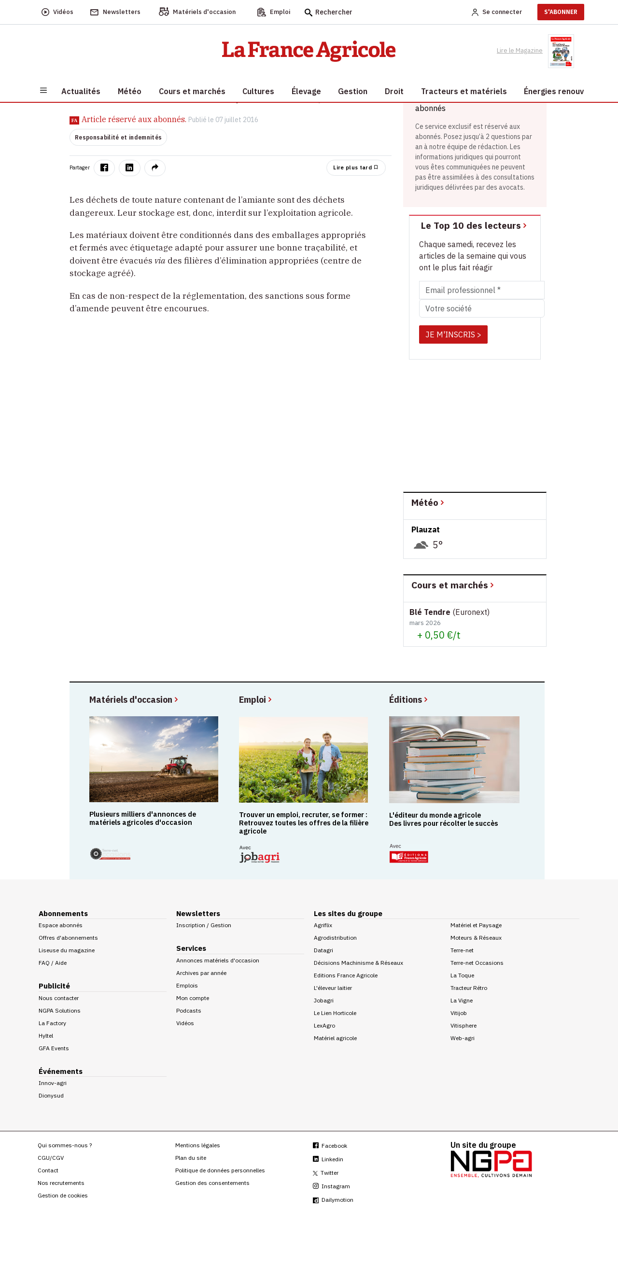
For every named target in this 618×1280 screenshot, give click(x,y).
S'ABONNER (560, 12)
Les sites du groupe (348, 913)
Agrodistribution (335, 937)
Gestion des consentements (212, 1182)
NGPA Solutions (60, 1010)
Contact (48, 1170)
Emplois (187, 985)
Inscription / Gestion (203, 925)
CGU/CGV (51, 1157)
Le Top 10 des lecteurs (474, 225)
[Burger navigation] (43, 90)
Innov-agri (53, 1082)
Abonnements (63, 913)
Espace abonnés (61, 925)
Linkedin (328, 1159)
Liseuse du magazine (67, 950)
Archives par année (201, 972)
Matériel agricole (335, 1038)
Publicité (54, 985)
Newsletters (198, 913)
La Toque (462, 975)
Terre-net (462, 950)
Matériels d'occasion (134, 699)
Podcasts (188, 1010)
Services (191, 948)
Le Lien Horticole (335, 1012)
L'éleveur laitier (333, 987)
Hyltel (46, 1035)
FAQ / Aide (53, 962)
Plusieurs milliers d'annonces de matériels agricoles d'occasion (142, 818)
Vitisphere (463, 1025)
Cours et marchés (453, 585)
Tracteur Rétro (468, 987)
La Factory (52, 1023)
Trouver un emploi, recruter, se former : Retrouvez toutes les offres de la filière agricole (303, 822)
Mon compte (192, 998)
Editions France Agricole (346, 975)
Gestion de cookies (63, 1195)
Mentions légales (197, 1145)
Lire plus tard (356, 167)
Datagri (323, 950)
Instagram (331, 1186)
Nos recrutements (61, 1182)
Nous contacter (59, 998)
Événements (61, 1071)
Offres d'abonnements (68, 937)
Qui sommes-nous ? (65, 1145)
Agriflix (323, 925)
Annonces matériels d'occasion (217, 960)
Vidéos (185, 1023)
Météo (428, 502)
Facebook (330, 1145)
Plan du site (190, 1157)
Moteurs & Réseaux (476, 937)
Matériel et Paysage (476, 925)
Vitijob (458, 1012)
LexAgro (324, 1025)
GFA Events (54, 1048)
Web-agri (462, 1038)
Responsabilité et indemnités (118, 137)
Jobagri (324, 1000)
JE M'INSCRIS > (453, 334)
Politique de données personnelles (220, 1170)
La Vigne (461, 1000)
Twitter (325, 1172)
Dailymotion (333, 1199)
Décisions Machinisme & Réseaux (358, 962)
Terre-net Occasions (477, 962)
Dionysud (51, 1095)
